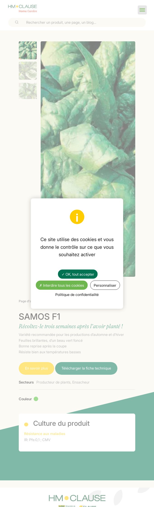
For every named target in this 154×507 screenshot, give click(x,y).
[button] (142, 9)
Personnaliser (105, 285)
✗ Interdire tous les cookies (61, 285)
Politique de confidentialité (77, 294)
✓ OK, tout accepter (78, 273)
